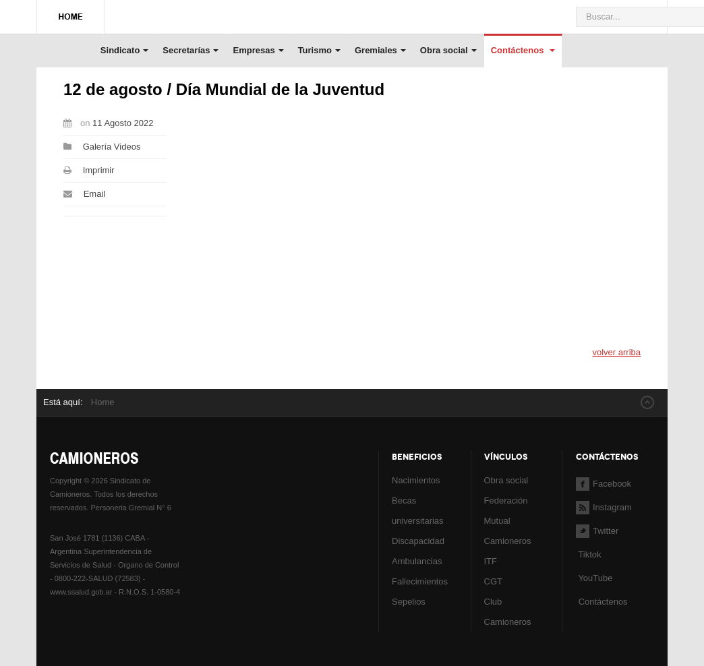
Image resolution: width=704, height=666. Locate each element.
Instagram (604, 507)
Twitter (597, 531)
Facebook (603, 484)
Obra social (448, 50)
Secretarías (190, 50)
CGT (493, 581)
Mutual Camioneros (507, 531)
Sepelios (409, 602)
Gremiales (380, 50)
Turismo (319, 50)
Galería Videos (112, 147)
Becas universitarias (418, 510)
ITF (491, 561)
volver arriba (616, 352)
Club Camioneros (507, 612)
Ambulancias (417, 561)
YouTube (594, 578)
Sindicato (124, 50)
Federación (506, 500)
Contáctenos (523, 50)
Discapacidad (418, 541)
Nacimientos (416, 480)
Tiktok (589, 554)
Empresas (258, 50)
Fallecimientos (420, 581)
